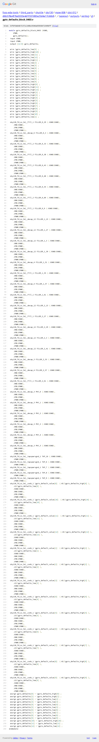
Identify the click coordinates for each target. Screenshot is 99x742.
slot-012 (72, 12)
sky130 (49, 12)
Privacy (22, 738)
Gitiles (15, 738)
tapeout (63, 16)
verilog (85, 16)
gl (92, 16)
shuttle (39, 12)
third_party (27, 12)
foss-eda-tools (10, 12)
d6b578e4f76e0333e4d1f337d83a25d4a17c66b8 (28, 16)
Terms (29, 738)
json (94, 738)
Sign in (93, 4)
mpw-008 (60, 12)
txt (88, 738)
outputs (74, 16)
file (55, 26)
